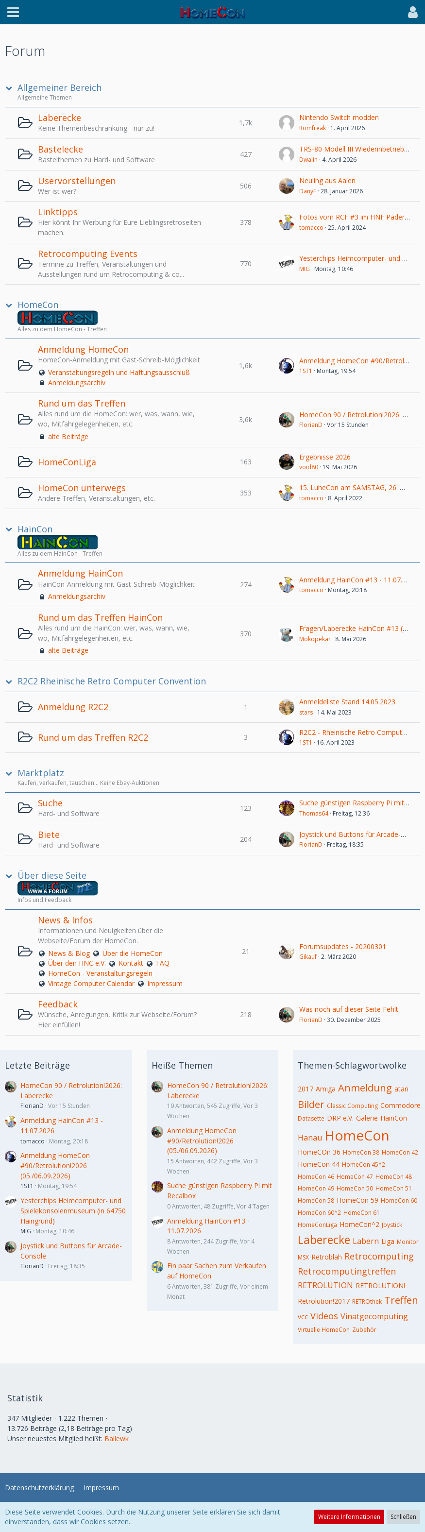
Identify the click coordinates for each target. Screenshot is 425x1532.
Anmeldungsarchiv (76, 382)
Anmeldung (365, 1087)
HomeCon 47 (355, 1177)
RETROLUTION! (380, 1285)
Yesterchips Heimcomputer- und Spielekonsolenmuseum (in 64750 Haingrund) (73, 1210)
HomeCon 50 (355, 1188)
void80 (308, 467)
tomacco (311, 227)
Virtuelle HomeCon (324, 1330)
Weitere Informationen (349, 1517)
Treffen (401, 1300)
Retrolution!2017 (324, 1301)
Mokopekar (315, 639)
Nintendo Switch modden (339, 117)
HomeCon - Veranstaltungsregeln (100, 973)
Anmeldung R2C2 (73, 707)
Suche (50, 803)
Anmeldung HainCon (80, 573)
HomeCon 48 (393, 1177)
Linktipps (58, 212)
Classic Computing (352, 1106)
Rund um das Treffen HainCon (100, 617)
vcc (303, 1316)
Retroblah (326, 1256)
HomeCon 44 (319, 1164)
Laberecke (59, 117)
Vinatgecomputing (374, 1316)
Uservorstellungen (77, 181)
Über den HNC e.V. (77, 963)
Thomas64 (313, 813)
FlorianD (311, 425)
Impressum (165, 983)
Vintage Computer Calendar (91, 983)
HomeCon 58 (316, 1200)
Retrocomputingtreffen (347, 1271)
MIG (304, 269)
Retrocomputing (379, 1256)
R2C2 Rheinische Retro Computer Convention (111, 681)
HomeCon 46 (316, 1177)
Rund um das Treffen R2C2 (93, 737)
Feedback (58, 1004)
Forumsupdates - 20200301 (342, 946)
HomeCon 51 (393, 1188)
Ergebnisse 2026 (325, 456)
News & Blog (69, 953)
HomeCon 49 (316, 1188)
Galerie (367, 1118)
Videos (324, 1316)
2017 (305, 1088)
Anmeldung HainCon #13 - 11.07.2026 (358, 579)
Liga (387, 1241)
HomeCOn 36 (319, 1152)
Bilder (311, 1104)
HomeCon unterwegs (82, 488)
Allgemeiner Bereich (59, 87)
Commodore (400, 1105)
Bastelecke (60, 149)
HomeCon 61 (361, 1213)
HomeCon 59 (357, 1200)
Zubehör (364, 1330)
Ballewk (116, 1438)
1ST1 (305, 371)
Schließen (403, 1517)
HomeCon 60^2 (319, 1213)
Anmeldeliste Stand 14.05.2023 (347, 701)
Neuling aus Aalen (327, 180)
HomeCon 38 (361, 1152)
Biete (49, 834)
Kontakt (131, 963)
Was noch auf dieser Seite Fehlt (348, 1009)
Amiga (326, 1088)
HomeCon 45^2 (363, 1164)
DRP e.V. (340, 1118)
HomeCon (37, 304)
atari (401, 1088)
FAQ (163, 963)
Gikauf (308, 957)
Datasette (311, 1118)
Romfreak (312, 128)
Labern (366, 1241)
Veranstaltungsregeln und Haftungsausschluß (119, 372)
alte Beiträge (68, 436)
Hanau (310, 1137)
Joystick (392, 1225)
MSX (303, 1257)
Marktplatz (40, 773)
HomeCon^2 (359, 1224)
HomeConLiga (67, 462)
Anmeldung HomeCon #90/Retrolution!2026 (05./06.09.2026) (55, 1165)
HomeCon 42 (400, 1152)
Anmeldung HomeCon (83, 349)
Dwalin (308, 159)
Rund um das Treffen (81, 403)
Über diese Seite (51, 875)
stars (306, 712)
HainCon (34, 529)
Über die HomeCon (132, 953)
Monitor (408, 1242)
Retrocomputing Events (87, 253)
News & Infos (65, 920)
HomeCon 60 (399, 1200)
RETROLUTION (325, 1285)
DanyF (307, 191)
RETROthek (367, 1301)
